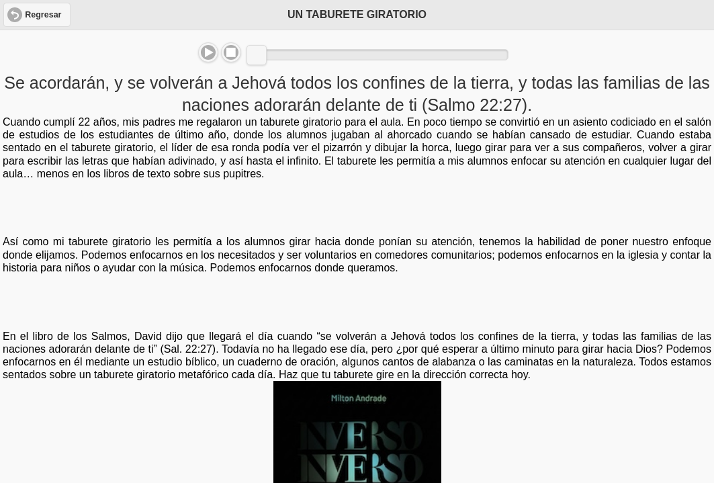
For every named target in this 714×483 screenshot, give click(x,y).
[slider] (257, 55)
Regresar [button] (43, 14)
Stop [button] (231, 52)
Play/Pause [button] (208, 52)
